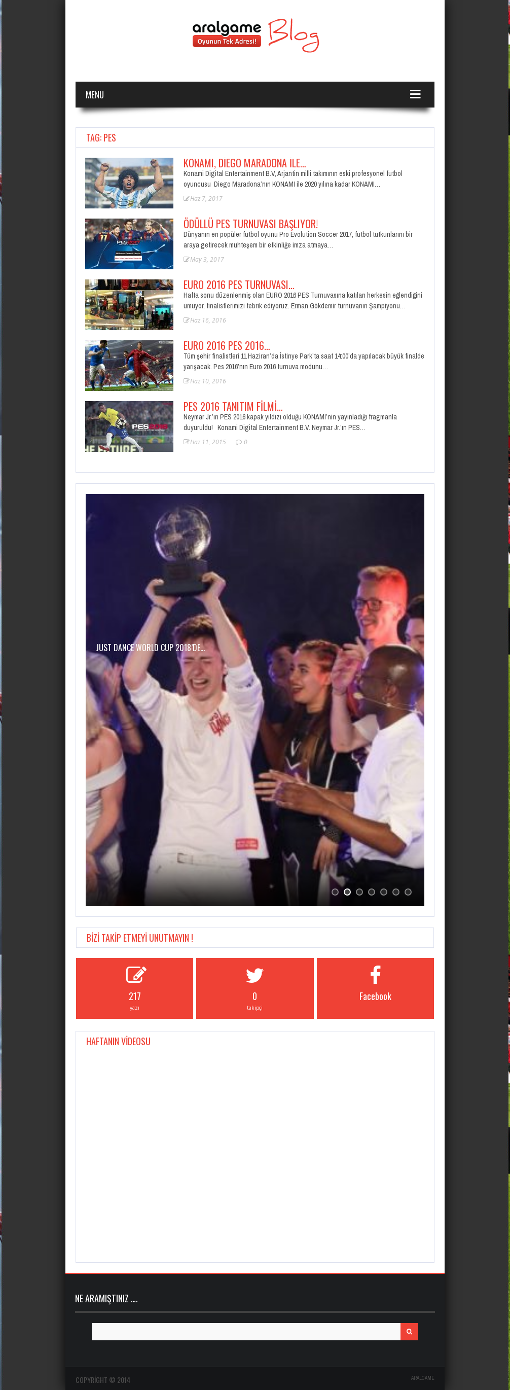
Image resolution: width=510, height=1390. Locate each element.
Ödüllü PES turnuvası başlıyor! (251, 223)
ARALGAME (422, 1378)
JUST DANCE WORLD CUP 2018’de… (150, 647)
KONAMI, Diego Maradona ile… (245, 162)
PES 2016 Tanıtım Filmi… (233, 406)
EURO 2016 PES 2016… (227, 345)
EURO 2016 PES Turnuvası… (239, 284)
